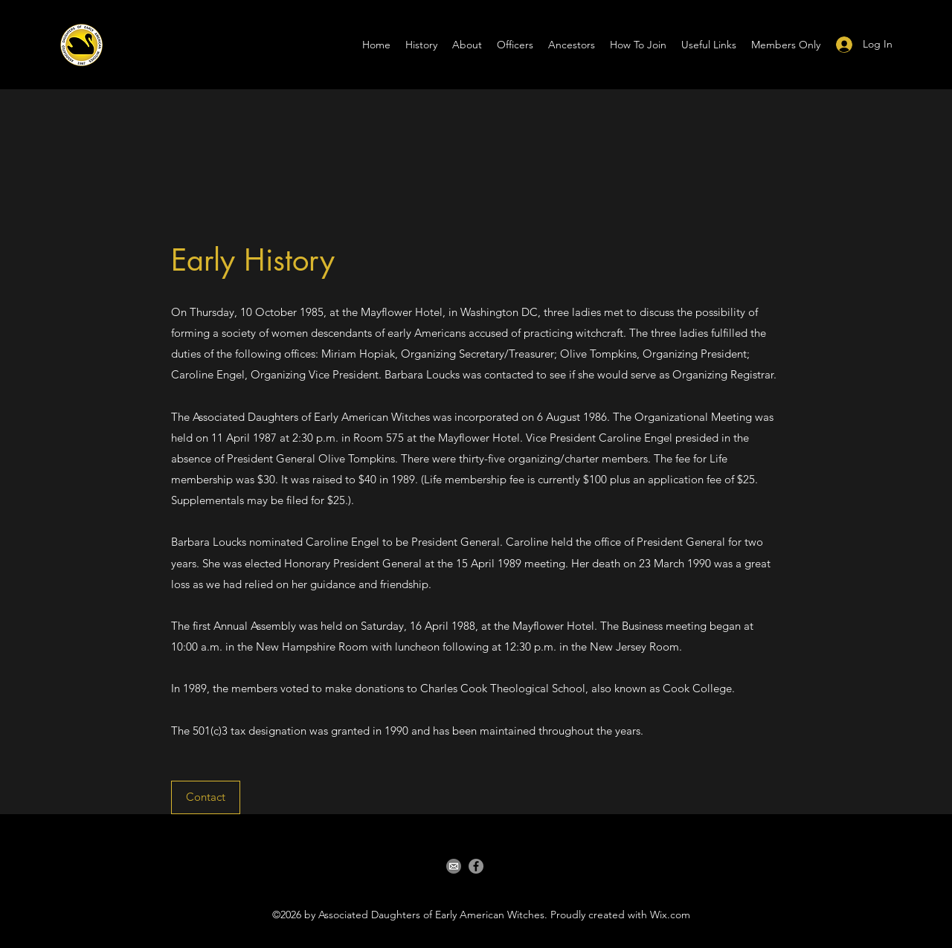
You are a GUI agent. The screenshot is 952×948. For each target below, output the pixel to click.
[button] (638, 44)
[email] (453, 866)
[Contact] (205, 797)
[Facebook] (476, 866)
